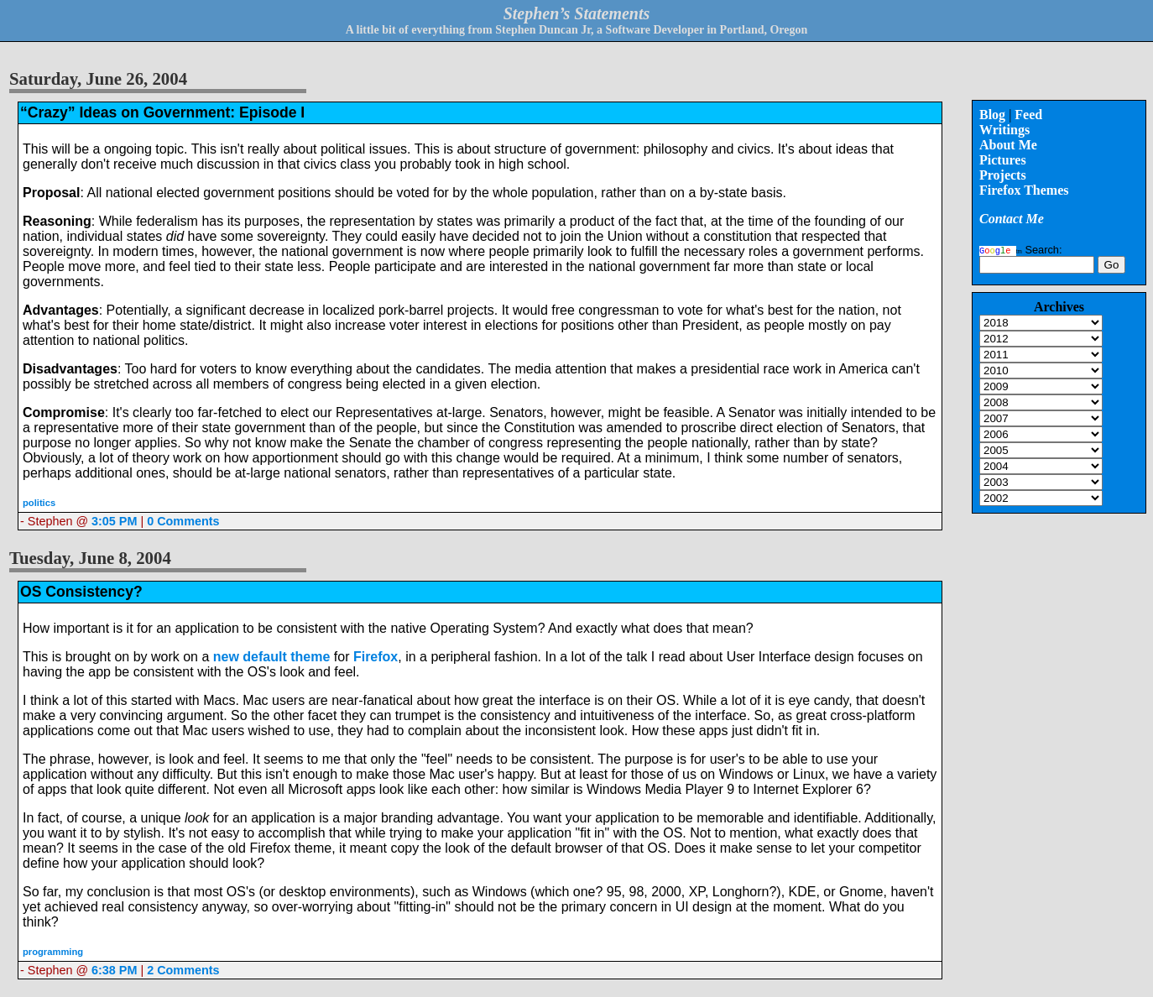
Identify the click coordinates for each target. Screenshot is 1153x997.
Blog (992, 114)
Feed (1028, 114)
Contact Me (1011, 218)
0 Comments (183, 521)
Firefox (375, 657)
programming (53, 952)
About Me (1008, 145)
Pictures (1002, 160)
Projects (1002, 175)
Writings (1004, 130)
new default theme (272, 657)
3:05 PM (114, 521)
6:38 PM (114, 970)
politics (39, 503)
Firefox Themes (1024, 190)
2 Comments (183, 970)
